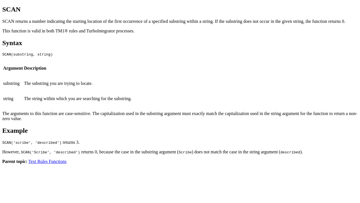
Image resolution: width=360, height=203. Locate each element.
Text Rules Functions (47, 162)
